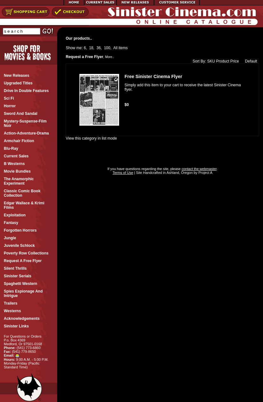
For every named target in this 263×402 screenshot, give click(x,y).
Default (249, 61)
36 (99, 48)
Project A (204, 173)
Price (234, 61)
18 (91, 48)
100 (107, 48)
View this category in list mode (91, 138)
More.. (109, 57)
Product (222, 61)
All (115, 48)
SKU (211, 61)
